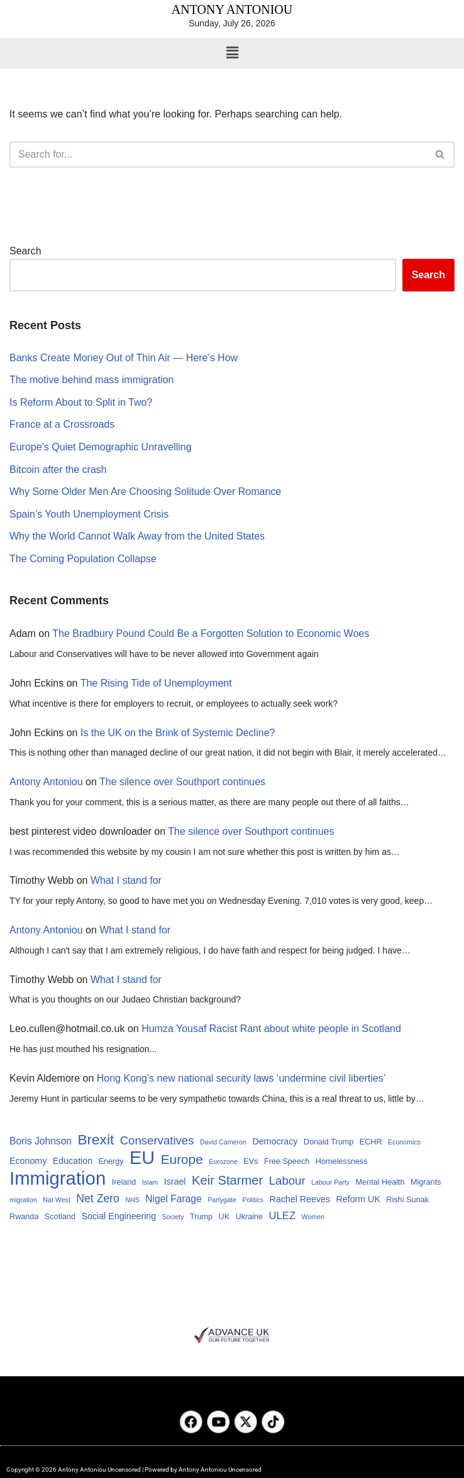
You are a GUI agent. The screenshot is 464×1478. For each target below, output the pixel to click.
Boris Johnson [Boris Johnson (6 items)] (40, 1141)
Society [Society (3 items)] (173, 1216)
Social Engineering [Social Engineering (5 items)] (119, 1216)
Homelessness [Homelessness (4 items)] (342, 1161)
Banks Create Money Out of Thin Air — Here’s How (123, 357)
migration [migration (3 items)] (23, 1200)
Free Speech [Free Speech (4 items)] (286, 1161)
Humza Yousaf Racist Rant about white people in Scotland (271, 1028)
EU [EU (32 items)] (142, 1158)
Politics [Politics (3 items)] (252, 1200)
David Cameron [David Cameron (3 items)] (223, 1142)
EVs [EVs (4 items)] (250, 1161)
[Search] (217, 154)
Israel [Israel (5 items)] (175, 1181)
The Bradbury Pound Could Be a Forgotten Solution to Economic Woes (210, 633)
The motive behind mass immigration (91, 379)
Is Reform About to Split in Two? (80, 402)
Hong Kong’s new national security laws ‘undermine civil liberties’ (241, 1078)
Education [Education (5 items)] (72, 1161)
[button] (232, 53)
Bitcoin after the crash (58, 469)
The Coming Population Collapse (83, 558)
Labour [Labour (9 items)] (287, 1180)
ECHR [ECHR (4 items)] (371, 1142)
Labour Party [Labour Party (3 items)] (330, 1182)
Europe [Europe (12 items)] (182, 1159)
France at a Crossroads (61, 424)
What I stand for (126, 880)
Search (25, 251)
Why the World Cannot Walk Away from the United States (137, 536)
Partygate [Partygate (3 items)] (221, 1200)
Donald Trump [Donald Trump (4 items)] (328, 1142)
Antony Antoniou (46, 781)
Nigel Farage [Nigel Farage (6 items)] (173, 1198)
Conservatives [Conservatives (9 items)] (157, 1140)
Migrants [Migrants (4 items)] (426, 1182)
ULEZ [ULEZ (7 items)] (282, 1216)
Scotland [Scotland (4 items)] (60, 1216)
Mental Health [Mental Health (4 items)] (380, 1182)
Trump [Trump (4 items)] (201, 1216)
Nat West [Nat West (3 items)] (56, 1200)
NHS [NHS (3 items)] (132, 1200)
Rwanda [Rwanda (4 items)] (23, 1216)
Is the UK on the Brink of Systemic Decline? (177, 732)
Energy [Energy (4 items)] (111, 1161)
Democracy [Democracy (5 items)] (274, 1141)
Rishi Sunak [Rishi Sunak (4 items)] (407, 1199)
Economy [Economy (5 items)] (28, 1161)
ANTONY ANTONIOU (232, 9)
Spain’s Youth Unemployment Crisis (88, 514)
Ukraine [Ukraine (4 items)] (249, 1216)
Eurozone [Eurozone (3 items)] (223, 1161)
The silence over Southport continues (182, 781)
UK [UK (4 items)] (224, 1216)
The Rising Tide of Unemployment (156, 683)
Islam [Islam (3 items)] (150, 1182)
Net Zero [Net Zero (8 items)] (97, 1198)
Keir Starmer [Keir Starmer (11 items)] (227, 1180)
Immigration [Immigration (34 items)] (57, 1178)
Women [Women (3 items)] (313, 1216)
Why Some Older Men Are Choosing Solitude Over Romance (145, 491)
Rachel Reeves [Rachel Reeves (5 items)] (300, 1199)
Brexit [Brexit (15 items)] (95, 1140)
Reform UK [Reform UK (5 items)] (358, 1199)
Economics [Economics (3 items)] (404, 1142)
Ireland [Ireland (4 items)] (124, 1182)
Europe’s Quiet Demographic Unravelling (100, 447)
